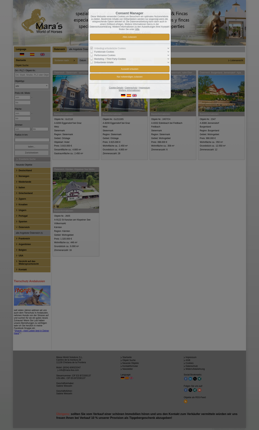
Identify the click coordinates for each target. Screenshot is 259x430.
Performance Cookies (104, 55)
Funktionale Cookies (104, 52)
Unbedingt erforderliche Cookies (110, 48)
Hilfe (137, 29)
